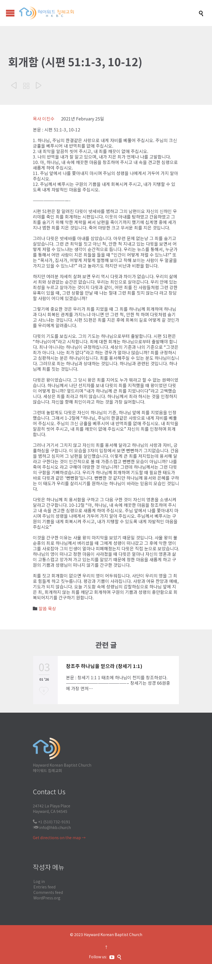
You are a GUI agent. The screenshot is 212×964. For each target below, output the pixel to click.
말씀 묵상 (47, 608)
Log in (39, 881)
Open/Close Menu (10, 13)
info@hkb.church (55, 827)
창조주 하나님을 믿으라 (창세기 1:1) (104, 665)
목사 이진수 (43, 118)
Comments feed (48, 892)
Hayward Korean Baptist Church (113, 934)
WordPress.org (46, 897)
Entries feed (44, 887)
